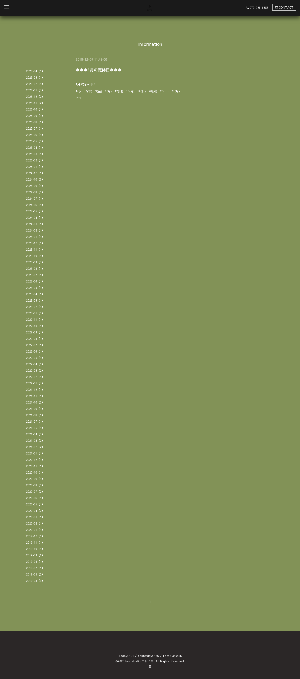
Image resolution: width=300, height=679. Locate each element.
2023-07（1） (35, 275)
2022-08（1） (35, 338)
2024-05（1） (35, 211)
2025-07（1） (35, 128)
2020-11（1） (35, 466)
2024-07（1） (35, 198)
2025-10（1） (35, 109)
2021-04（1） (35, 434)
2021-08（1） (35, 415)
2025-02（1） (35, 160)
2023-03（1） (35, 300)
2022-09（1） (35, 332)
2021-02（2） (35, 447)
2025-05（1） (35, 141)
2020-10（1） (35, 472)
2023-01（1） (35, 313)
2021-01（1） (35, 453)
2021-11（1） (35, 396)
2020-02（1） (35, 523)
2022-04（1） (35, 364)
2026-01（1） (35, 90)
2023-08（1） (35, 268)
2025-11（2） (35, 103)
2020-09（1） (35, 479)
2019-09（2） (35, 555)
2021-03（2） (35, 440)
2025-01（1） (35, 166)
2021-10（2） (35, 402)
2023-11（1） (35, 249)
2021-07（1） (35, 421)
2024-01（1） (35, 236)
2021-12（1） (35, 389)
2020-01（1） (35, 530)
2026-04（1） (35, 71)
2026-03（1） (35, 77)
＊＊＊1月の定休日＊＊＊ (99, 69)
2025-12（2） (35, 96)
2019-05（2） (35, 574)
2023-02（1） (35, 307)
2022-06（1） (35, 351)
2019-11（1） (35, 542)
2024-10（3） (35, 179)
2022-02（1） (35, 377)
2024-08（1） (35, 192)
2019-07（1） (35, 568)
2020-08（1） (35, 485)
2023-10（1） (35, 256)
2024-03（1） (35, 224)
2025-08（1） (35, 122)
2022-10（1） (35, 326)
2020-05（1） (35, 504)
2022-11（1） (35, 319)
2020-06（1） (35, 498)
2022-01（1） (35, 383)
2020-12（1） (35, 459)
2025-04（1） (35, 147)
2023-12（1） (35, 243)
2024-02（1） (35, 230)
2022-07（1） (35, 345)
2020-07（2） (35, 491)
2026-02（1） (35, 84)
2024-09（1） (35, 186)
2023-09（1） (35, 262)
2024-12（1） (35, 173)
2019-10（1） (35, 549)
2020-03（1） (35, 517)
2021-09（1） (35, 408)
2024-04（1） (35, 217)
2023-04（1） (35, 294)
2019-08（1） (35, 561)
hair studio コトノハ (139, 661)
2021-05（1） (35, 428)
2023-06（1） (35, 281)
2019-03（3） (35, 580)
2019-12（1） (35, 536)
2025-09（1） (35, 115)
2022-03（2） (35, 370)
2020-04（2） (35, 510)
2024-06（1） (35, 205)
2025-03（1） (35, 154)
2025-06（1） (35, 135)
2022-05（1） (35, 358)
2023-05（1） (35, 287)
